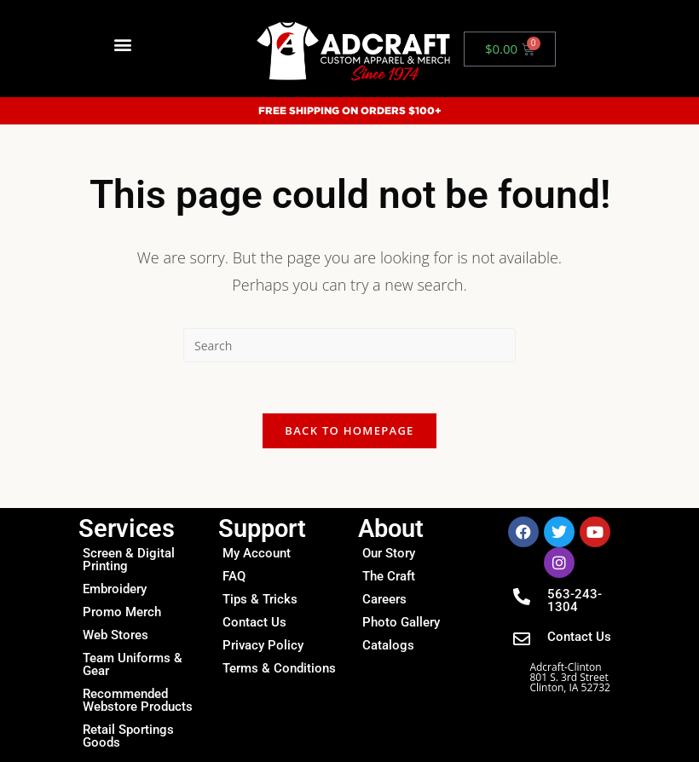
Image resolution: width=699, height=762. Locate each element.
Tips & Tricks (260, 599)
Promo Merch (122, 612)
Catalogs (388, 645)
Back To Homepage (349, 430)
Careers (384, 599)
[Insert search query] (349, 345)
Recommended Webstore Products (138, 700)
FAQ (234, 576)
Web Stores (115, 635)
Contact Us (254, 622)
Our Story (388, 553)
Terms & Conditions (279, 668)
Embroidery (115, 589)
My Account (256, 553)
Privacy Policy (262, 645)
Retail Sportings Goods (128, 736)
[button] (122, 45)
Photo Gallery (401, 622)
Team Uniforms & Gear (132, 664)
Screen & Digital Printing (129, 560)
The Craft (388, 576)
